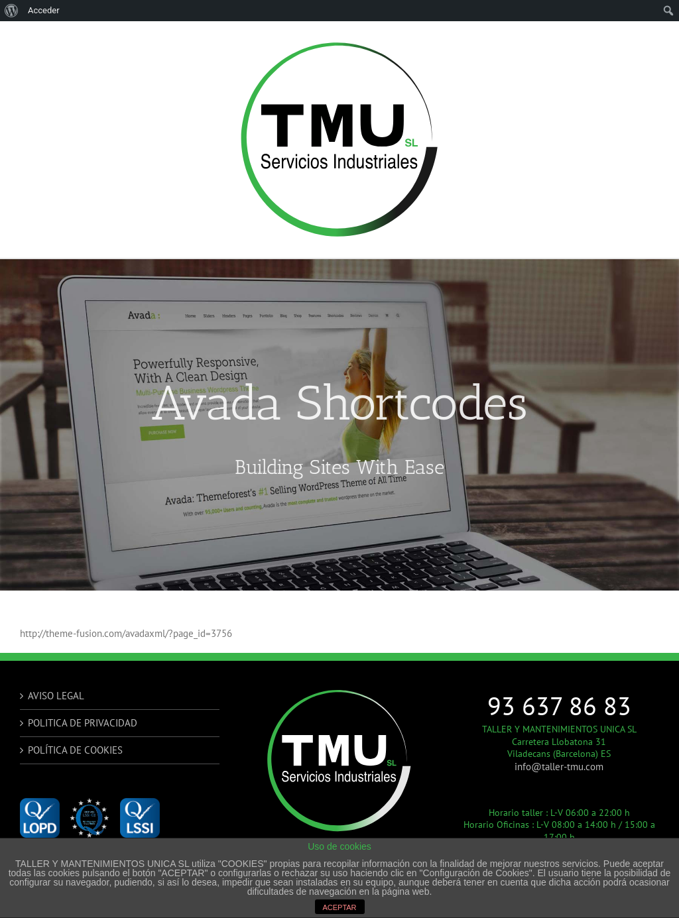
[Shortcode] (339, 425)
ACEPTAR (339, 907)
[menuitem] (11, 10)
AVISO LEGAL (56, 695)
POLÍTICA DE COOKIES (75, 750)
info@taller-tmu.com (559, 766)
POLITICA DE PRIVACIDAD (82, 723)
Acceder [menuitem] (44, 10)
